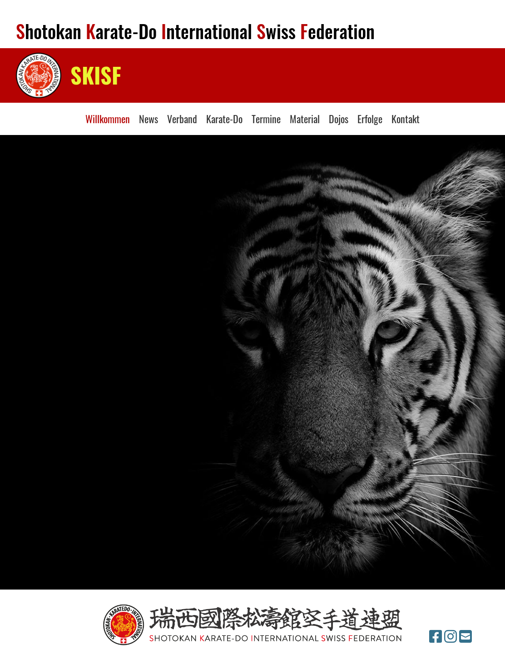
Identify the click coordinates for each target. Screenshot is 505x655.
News (148, 118)
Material (305, 118)
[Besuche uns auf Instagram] (450, 636)
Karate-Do (224, 118)
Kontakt (405, 118)
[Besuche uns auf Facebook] (435, 636)
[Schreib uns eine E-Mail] (465, 636)
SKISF (95, 75)
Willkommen (107, 118)
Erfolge (369, 118)
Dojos (338, 118)
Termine (266, 118)
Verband (182, 118)
